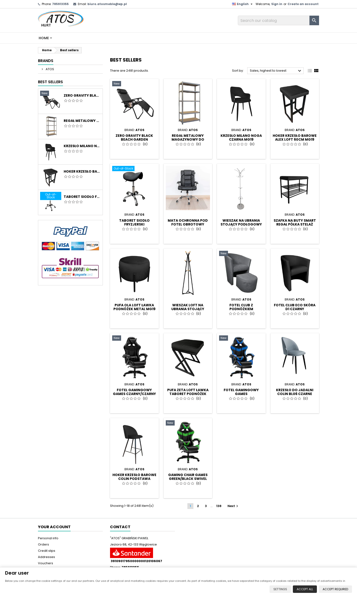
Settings (279, 589)
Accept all (304, 589)
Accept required (334, 589)
